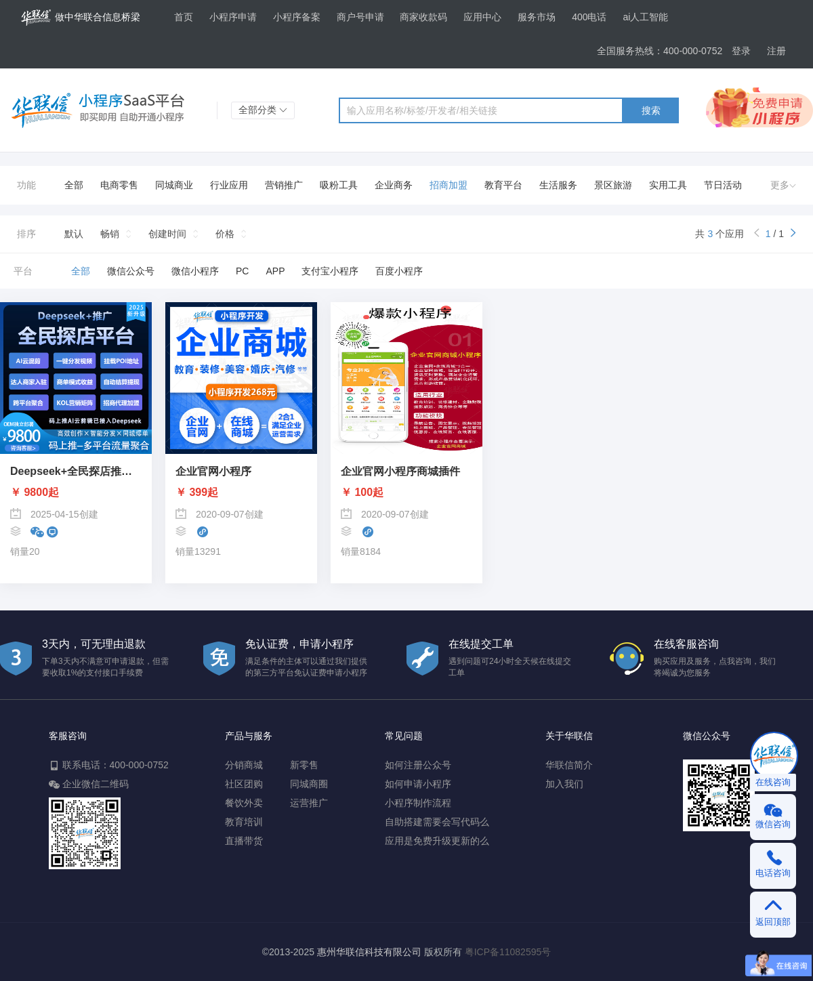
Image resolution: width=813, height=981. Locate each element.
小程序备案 (296, 17)
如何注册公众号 (418, 764)
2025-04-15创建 (54, 513)
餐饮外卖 (244, 802)
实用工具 (668, 185)
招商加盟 (448, 185)
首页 (183, 17)
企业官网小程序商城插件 (400, 471)
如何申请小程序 (418, 783)
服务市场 (537, 17)
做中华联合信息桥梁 (80, 17)
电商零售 (119, 185)
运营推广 (309, 802)
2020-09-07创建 (219, 513)
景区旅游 (613, 185)
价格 (224, 233)
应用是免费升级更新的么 (437, 840)
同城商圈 (309, 783)
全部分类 (262, 109)
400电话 (589, 17)
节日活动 (723, 185)
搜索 (651, 110)
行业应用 (229, 185)
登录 (741, 50)
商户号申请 (360, 17)
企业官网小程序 (213, 471)
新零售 (304, 764)
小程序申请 (233, 17)
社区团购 (244, 783)
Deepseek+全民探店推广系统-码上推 (76, 471)
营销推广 (284, 185)
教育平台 (503, 185)
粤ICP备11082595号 (508, 951)
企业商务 (394, 185)
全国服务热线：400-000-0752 (659, 50)
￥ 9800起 (34, 492)
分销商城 (244, 764)
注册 (776, 50)
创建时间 (167, 233)
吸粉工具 (339, 185)
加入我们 (564, 783)
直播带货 (244, 840)
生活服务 (558, 185)
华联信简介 (569, 764)
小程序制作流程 (418, 802)
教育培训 (244, 821)
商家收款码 (423, 17)
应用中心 (482, 17)
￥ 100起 (362, 492)
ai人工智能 (645, 17)
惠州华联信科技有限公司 (369, 951)
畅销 (109, 233)
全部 (73, 185)
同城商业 (174, 185)
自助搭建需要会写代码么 (437, 821)
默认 (73, 233)
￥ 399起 (196, 492)
